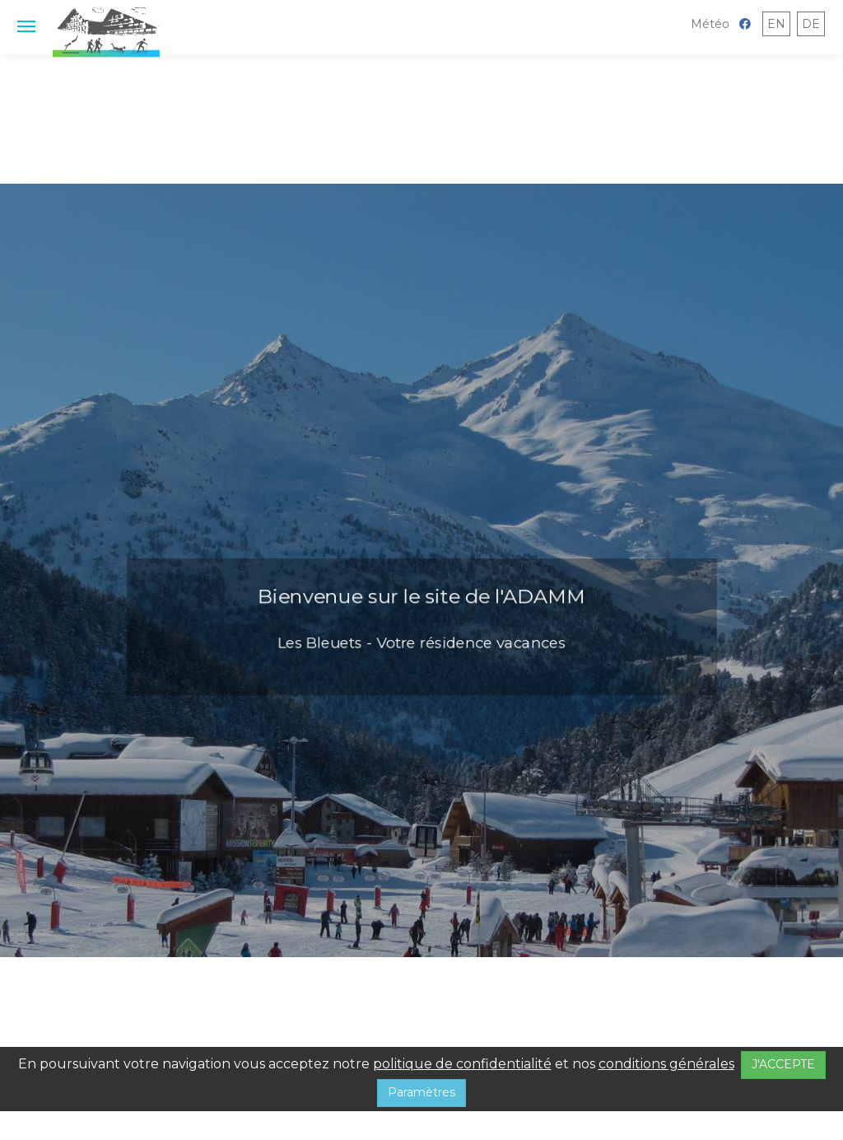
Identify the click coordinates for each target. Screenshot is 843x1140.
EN (776, 23)
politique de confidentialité (462, 1064)
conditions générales (666, 1064)
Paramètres (421, 1092)
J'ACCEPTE (783, 1064)
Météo (710, 23)
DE (811, 23)
